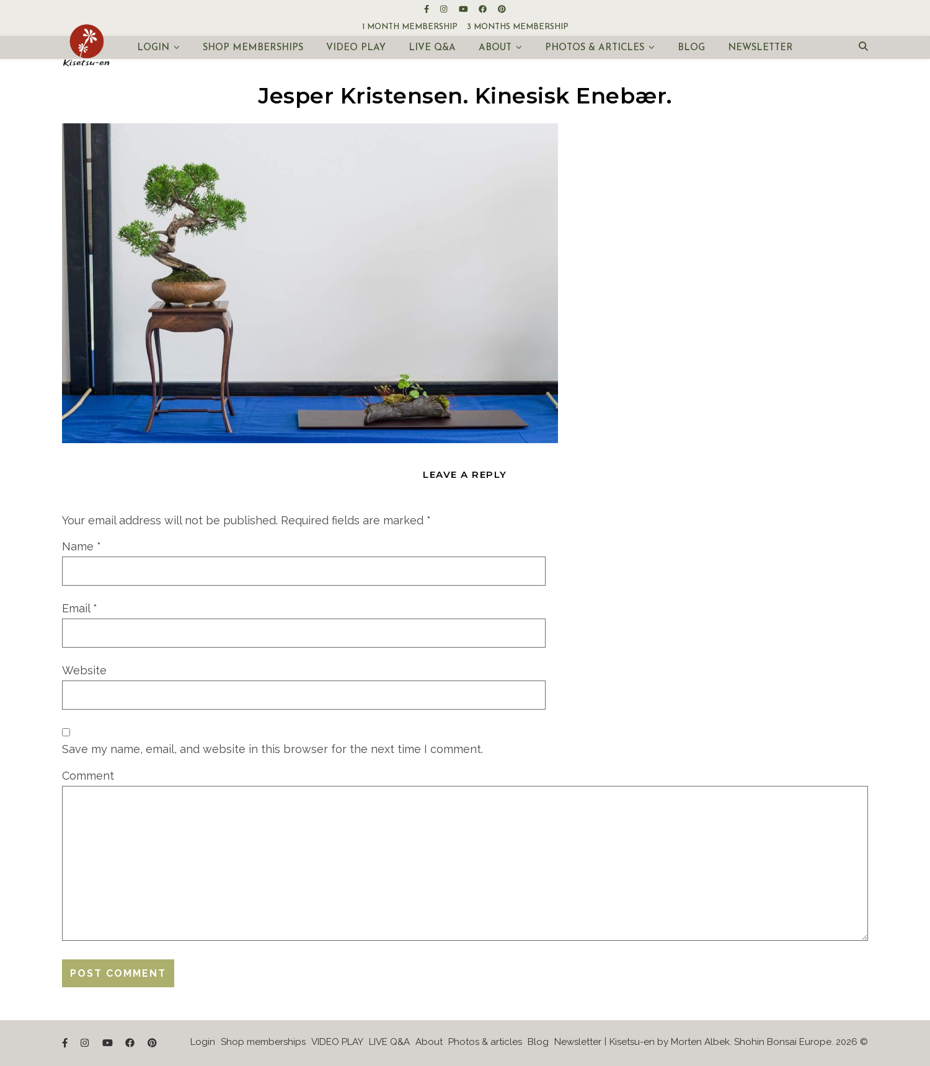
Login (153, 48)
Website (84, 670)
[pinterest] (502, 9)
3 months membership (518, 27)
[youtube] (464, 9)
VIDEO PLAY (356, 48)
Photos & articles (594, 48)
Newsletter (760, 48)
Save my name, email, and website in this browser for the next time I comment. (272, 748)
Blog (691, 48)
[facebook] (484, 9)
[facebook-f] (427, 9)
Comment (88, 775)
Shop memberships (253, 48)
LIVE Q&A (432, 48)
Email (79, 608)
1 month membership (410, 27)
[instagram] (444, 9)
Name (81, 546)
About (495, 48)
